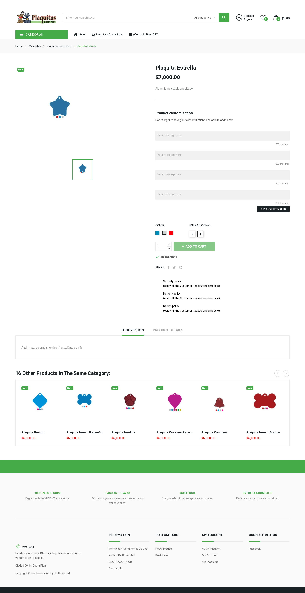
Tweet (175, 267)
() (263, 17)
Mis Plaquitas (210, 561)
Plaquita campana (214, 432)
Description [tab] (131, 330)
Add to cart (198, 246)
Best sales (161, 555)
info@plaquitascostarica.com (61, 553)
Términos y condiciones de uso (128, 548)
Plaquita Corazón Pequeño (175, 432)
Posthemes (38, 573)
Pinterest (182, 267)
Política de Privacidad (122, 555)
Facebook (255, 548)
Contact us (115, 568)
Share (168, 267)
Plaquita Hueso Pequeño (84, 432)
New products (164, 548)
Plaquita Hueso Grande (263, 432)
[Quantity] (161, 246)
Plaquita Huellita (123, 432)
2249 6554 (27, 547)
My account (209, 555)
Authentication (211, 548)
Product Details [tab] (170, 330)
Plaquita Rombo (32, 432)
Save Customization (273, 208)
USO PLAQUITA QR (120, 561)
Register (249, 15)
